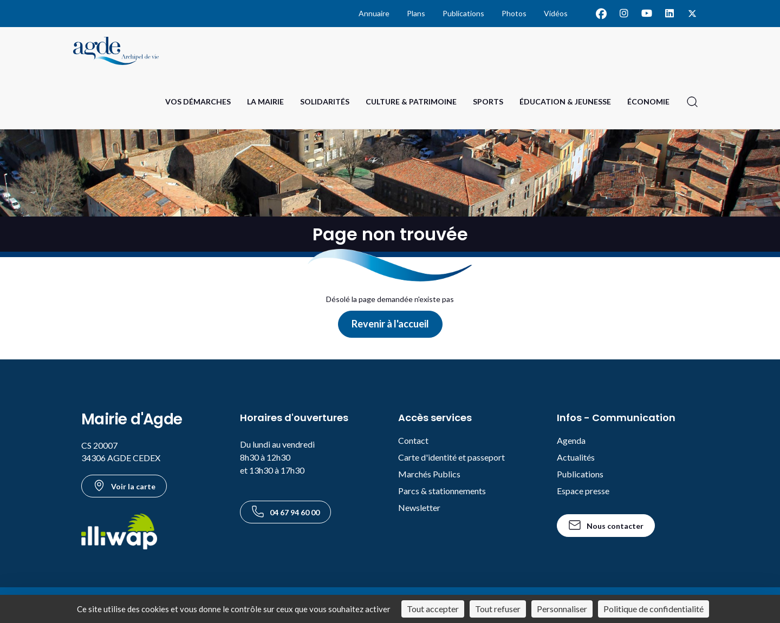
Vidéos (556, 13)
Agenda (571, 440)
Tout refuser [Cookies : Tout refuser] (498, 609)
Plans (416, 13)
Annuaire (374, 13)
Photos (514, 13)
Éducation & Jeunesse (565, 101)
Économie (648, 101)
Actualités (576, 457)
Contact (413, 440)
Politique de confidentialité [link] (653, 609)
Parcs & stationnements (442, 491)
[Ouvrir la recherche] (692, 102)
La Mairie (265, 101)
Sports (488, 101)
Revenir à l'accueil (390, 324)
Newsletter (419, 507)
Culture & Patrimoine (411, 101)
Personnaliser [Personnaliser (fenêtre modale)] (562, 609)
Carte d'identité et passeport (451, 457)
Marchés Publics (429, 474)
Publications (463, 13)
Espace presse (583, 491)
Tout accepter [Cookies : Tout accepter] (433, 609)
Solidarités (324, 101)
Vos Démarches (198, 101)
